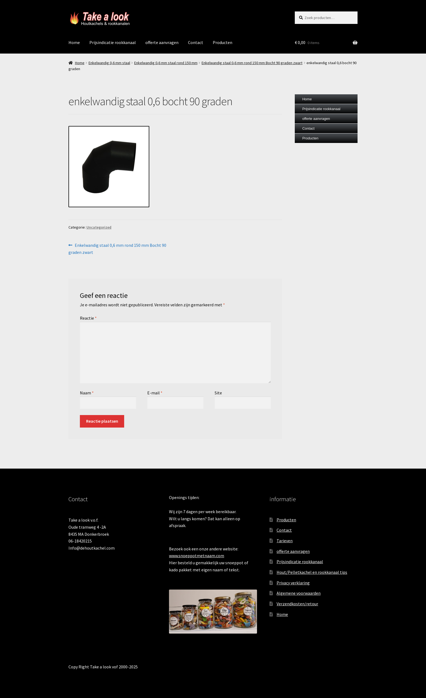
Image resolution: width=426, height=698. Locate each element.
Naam (87, 392)
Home (74, 42)
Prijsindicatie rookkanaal (112, 42)
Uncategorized (98, 227)
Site (218, 392)
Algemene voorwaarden (299, 593)
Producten (222, 42)
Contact (195, 42)
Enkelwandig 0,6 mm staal (109, 62)
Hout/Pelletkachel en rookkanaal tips (312, 572)
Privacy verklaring (293, 582)
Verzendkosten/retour (297, 603)
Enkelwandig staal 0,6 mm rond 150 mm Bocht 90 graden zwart (252, 62)
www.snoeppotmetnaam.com (196, 555)
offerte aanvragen (161, 42)
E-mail (154, 392)
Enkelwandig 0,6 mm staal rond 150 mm (166, 62)
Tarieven (285, 540)
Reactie (88, 318)
